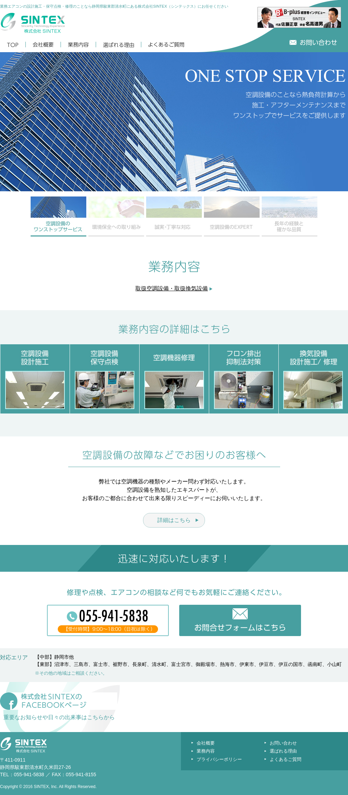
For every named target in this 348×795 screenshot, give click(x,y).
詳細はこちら (174, 520)
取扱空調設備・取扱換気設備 (171, 288)
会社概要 (206, 743)
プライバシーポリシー (219, 759)
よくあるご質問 (285, 759)
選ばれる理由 (283, 751)
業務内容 (206, 751)
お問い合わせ (283, 743)
